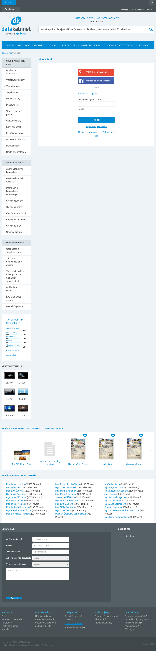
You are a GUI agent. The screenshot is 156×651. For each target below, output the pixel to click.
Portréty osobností (15, 133)
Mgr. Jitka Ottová (112, 500)
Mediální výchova (14, 306)
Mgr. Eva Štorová (15, 491)
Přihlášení (9, 2)
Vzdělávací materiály (12, 619)
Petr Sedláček (13, 487)
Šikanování (100, 619)
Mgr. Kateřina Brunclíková (19, 510)
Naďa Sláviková (112, 484)
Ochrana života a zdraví (106, 616)
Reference (7, 622)
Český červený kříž (74, 616)
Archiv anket (11, 355)
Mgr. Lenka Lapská (15, 484)
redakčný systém (27, 645)
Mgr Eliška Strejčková (66, 507)
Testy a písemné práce (14, 113)
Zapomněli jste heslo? (96, 126)
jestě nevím (10, 337)
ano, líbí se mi (11, 332)
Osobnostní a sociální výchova (14, 250)
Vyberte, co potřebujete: (17, 564)
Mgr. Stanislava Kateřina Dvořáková (122, 510)
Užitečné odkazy (43, 616)
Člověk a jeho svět (15, 200)
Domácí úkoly (13, 145)
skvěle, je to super (13, 328)
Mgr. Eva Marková (64, 504)
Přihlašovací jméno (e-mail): (91, 99)
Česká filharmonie (74, 623)
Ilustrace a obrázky (15, 139)
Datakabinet (7, 53)
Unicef (68, 619)
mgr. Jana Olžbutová (16, 497)
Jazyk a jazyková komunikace (14, 170)
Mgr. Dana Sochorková (66, 491)
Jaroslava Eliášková (65, 497)
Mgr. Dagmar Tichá (15, 500)
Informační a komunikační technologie (12, 191)
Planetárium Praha (74, 627)
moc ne (9, 341)
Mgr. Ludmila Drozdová (17, 507)
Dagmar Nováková (113, 507)
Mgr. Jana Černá (63, 510)
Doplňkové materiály (16, 152)
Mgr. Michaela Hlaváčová (67, 484)
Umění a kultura (14, 232)
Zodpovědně (131, 626)
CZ (152, 2)
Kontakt (5, 629)
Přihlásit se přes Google (97, 72)
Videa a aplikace (14, 86)
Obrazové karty (13, 120)
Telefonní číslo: (13, 552)
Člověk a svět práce (15, 219)
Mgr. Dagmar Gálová (114, 487)
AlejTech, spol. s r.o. (50, 645)
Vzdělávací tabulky (15, 80)
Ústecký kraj (106, 464)
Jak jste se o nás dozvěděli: (18, 558)
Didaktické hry (13, 98)
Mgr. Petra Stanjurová (66, 494)
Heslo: (81, 109)
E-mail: (9, 545)
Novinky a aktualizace (11, 72)
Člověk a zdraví (13, 226)
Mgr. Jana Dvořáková (66, 487)
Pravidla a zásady (103, 622)
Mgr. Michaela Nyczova (116, 497)
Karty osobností (13, 127)
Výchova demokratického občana (14, 261)
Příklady (129, 629)
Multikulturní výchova (12, 289)
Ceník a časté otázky (45, 619)
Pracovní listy (12, 105)
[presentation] (30, 588)
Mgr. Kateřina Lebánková (116, 517)
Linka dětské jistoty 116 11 (137, 619)
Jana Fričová (111, 494)
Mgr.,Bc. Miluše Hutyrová (18, 513)
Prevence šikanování (135, 616)
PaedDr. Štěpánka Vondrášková (71, 513)
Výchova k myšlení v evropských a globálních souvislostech (15, 276)
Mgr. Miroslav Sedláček (67, 500)
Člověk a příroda (14, 207)
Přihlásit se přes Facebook (98, 81)
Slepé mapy (12, 92)
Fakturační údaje (10, 626)
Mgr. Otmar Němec (15, 504)
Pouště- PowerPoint (22, 464)
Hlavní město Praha (77, 464)
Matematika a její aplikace (14, 180)
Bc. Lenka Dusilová (16, 494)
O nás (4, 616)
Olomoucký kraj (133, 464)
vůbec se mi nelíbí (13, 345)
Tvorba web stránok (10, 645)
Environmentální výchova (14, 298)
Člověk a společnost (16, 213)
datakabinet (129, 536)
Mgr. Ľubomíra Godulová (116, 491)
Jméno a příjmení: (14, 539)
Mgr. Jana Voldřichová (115, 504)
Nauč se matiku (132, 622)
